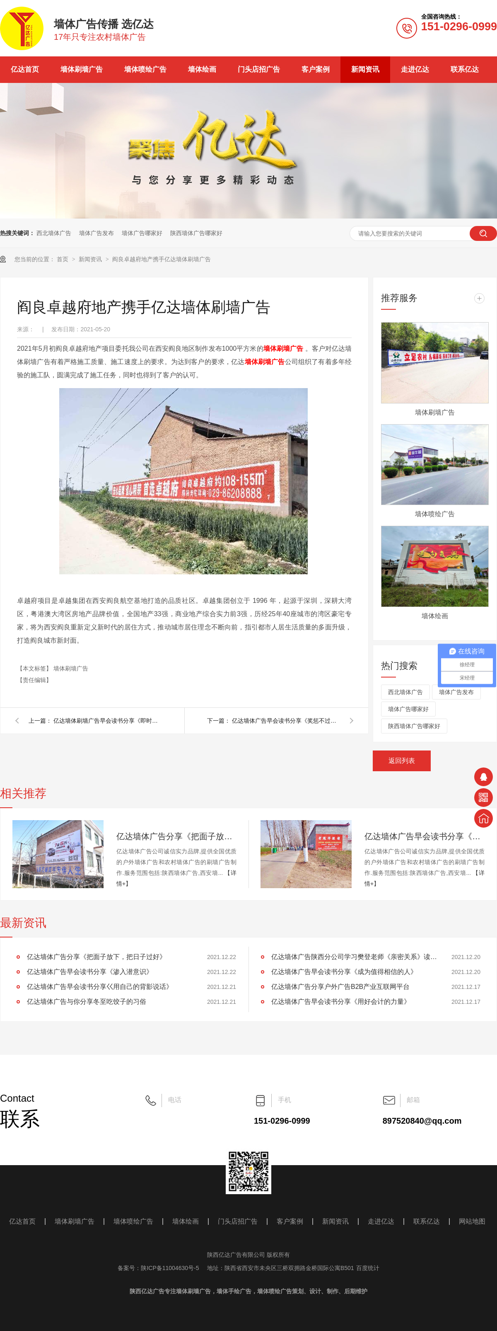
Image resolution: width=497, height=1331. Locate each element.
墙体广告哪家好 (142, 233)
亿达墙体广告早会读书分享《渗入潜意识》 (424, 836)
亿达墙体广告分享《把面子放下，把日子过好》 (176, 836)
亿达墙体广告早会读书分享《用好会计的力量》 (340, 1001)
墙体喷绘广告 (145, 69)
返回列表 (401, 760)
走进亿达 (415, 69)
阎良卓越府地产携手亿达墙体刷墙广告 (161, 259)
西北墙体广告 (53, 233)
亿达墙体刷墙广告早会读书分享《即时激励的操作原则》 (107, 720)
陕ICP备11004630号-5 (170, 1268)
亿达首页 (25, 69)
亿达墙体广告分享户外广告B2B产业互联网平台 (340, 986)
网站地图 (472, 1221)
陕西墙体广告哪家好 (196, 233)
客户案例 (316, 69)
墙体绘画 (202, 69)
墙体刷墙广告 (81, 69)
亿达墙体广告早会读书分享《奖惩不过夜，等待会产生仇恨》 (286, 720)
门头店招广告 (259, 69)
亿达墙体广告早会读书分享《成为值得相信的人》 (344, 971)
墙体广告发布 (96, 233)
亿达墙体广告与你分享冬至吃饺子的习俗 (86, 1001)
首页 (63, 259)
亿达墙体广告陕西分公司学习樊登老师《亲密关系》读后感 (354, 956)
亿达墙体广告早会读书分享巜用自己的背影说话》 (100, 986)
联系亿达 (465, 69)
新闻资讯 (365, 69)
